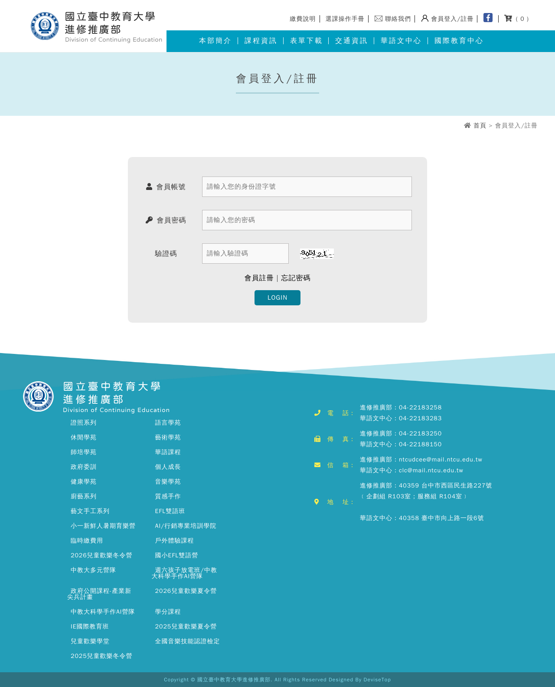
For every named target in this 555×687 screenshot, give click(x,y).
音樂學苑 (168, 481)
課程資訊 (261, 40)
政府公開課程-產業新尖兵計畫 (99, 594)
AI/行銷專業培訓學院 (186, 526)
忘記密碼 (295, 278)
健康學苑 (84, 481)
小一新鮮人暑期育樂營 (103, 526)
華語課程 (168, 452)
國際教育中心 (459, 40)
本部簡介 (215, 40)
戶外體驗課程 (174, 540)
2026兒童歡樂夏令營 (186, 591)
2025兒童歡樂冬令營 (102, 656)
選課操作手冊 (345, 19)
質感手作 (168, 496)
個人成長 (168, 467)
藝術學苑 (168, 437)
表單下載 (306, 40)
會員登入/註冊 (452, 19)
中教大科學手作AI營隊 (103, 611)
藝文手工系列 (90, 511)
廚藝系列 (84, 496)
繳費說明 (303, 19)
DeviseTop (377, 679)
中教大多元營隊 (93, 570)
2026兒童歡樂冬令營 (102, 555)
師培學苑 (84, 452)
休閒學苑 (84, 437)
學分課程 (168, 611)
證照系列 (84, 422)
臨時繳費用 (87, 540)
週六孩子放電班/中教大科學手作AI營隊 (184, 573)
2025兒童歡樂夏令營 (186, 626)
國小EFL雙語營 (177, 555)
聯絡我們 (398, 19)
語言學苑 (168, 422)
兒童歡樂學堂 (90, 641)
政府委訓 (84, 467)
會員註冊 (259, 278)
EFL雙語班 (170, 511)
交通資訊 (351, 40)
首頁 (479, 125)
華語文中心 (401, 40)
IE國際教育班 (90, 626)
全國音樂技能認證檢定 (187, 641)
